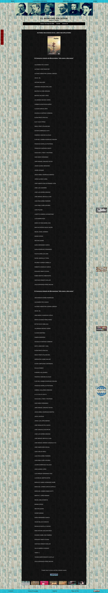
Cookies (55, 591)
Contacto (10, 591)
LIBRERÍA (54, 575)
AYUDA (95, 1)
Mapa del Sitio (75, 591)
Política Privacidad (33, 591)
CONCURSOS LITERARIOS (40, 1)
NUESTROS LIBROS (68, 1)
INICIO (12, 1)
